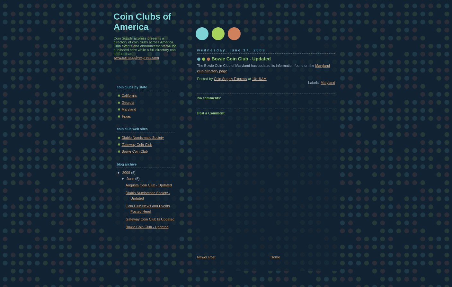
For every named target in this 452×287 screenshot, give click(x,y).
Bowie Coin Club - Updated (147, 227)
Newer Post (206, 257)
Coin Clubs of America (142, 22)
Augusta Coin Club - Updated (149, 185)
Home (275, 257)
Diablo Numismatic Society (143, 137)
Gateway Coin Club (137, 145)
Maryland (328, 83)
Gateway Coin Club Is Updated (150, 219)
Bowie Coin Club (135, 151)
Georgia (128, 102)
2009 (126, 173)
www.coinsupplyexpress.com (136, 57)
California (129, 95)
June (131, 179)
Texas (126, 116)
